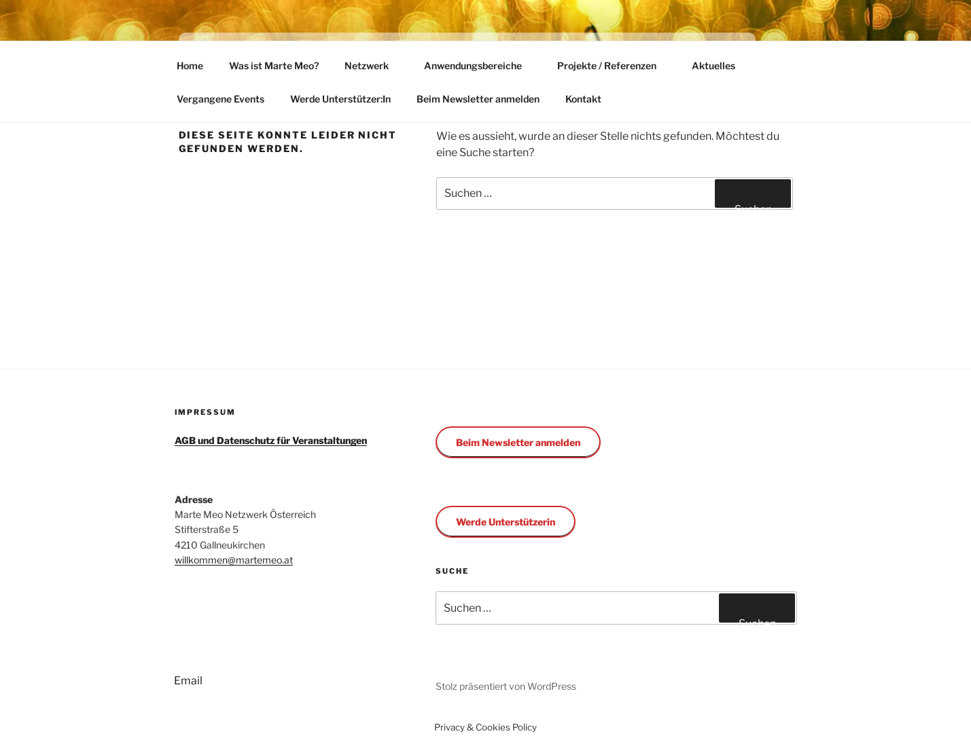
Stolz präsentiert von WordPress (506, 686)
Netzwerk (373, 65)
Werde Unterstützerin (505, 522)
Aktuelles (713, 65)
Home (190, 65)
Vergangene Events (220, 99)
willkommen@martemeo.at (234, 560)
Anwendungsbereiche (479, 65)
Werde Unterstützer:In (340, 99)
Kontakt (583, 99)
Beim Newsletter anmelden (478, 99)
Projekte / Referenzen (613, 65)
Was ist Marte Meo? (274, 65)
